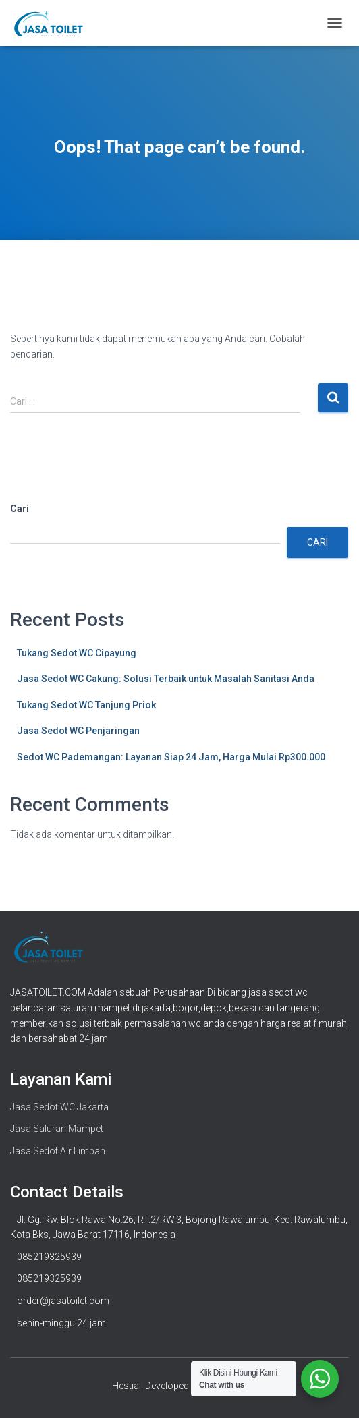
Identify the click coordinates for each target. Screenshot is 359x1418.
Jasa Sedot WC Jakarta (59, 1107)
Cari (19, 508)
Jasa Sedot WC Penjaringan (78, 730)
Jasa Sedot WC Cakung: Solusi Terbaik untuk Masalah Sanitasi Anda (165, 678)
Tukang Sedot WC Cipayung (76, 653)
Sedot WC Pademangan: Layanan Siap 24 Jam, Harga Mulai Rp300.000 (171, 756)
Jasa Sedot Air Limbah (57, 1150)
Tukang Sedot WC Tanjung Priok (86, 705)
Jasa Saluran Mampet (56, 1128)
